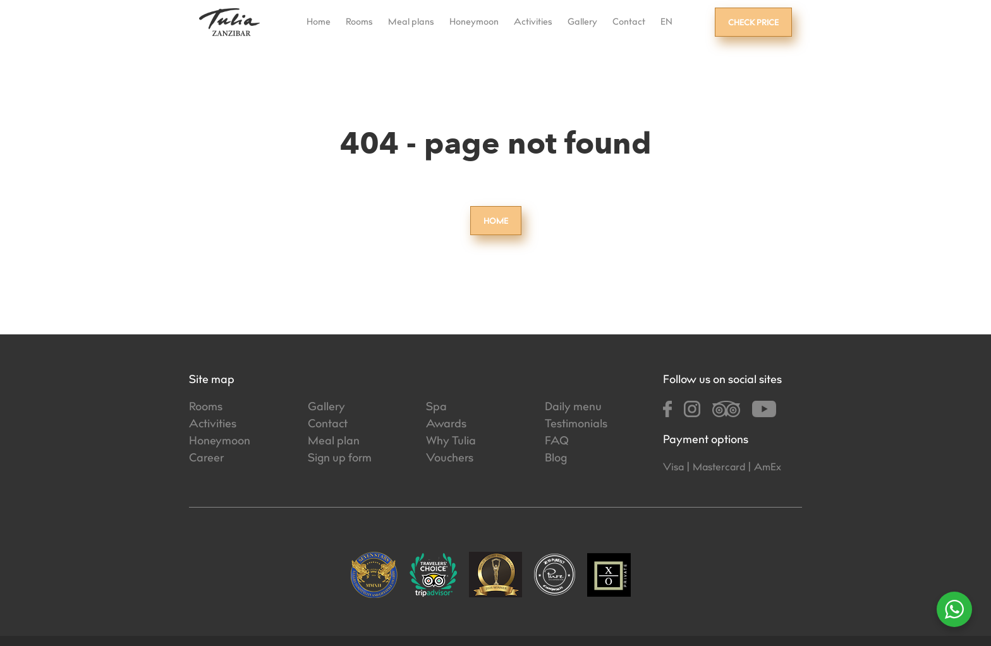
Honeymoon (474, 22)
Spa (436, 407)
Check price (753, 23)
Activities (533, 22)
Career (206, 459)
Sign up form (340, 459)
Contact (628, 22)
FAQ (557, 442)
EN (666, 22)
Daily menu (573, 407)
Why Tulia (451, 442)
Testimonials (576, 424)
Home (319, 22)
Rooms (359, 22)
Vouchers (449, 459)
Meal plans (411, 22)
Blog (556, 459)
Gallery (582, 22)
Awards (446, 424)
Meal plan (334, 442)
